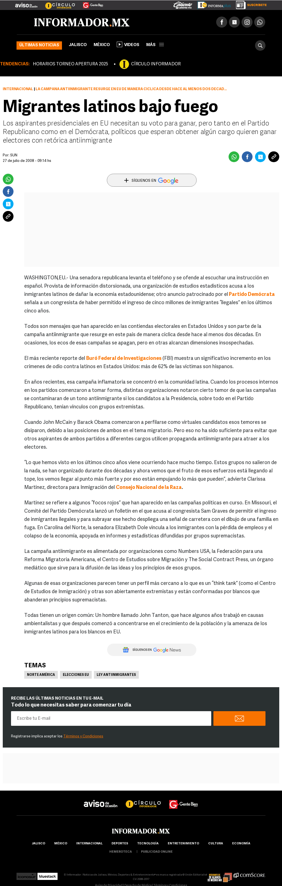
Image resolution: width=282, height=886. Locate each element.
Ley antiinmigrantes (116, 675)
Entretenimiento (183, 843)
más (155, 45)
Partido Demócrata (252, 294)
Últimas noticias (39, 45)
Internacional (18, 89)
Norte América (41, 675)
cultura (215, 843)
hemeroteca (120, 851)
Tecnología (148, 843)
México (102, 45)
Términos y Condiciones (83, 736)
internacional (89, 843)
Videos (128, 44)
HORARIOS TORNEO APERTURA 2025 (70, 64)
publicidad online (157, 851)
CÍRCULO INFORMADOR (156, 64)
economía (241, 843)
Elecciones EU (76, 675)
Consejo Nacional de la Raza (149, 487)
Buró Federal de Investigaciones (123, 358)
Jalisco (78, 45)
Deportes (120, 843)
